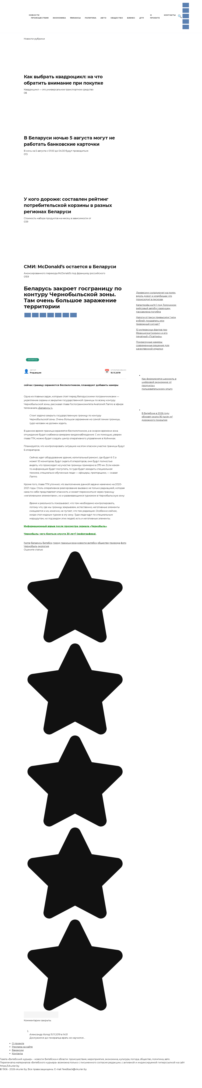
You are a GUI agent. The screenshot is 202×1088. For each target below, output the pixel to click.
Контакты (170, 15)
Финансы (75, 18)
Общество (117, 18)
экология (43, 546)
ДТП (141, 18)
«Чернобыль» (98, 526)
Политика (90, 18)
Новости (34, 15)
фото (123, 543)
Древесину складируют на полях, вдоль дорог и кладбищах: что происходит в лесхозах (156, 296)
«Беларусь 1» (45, 408)
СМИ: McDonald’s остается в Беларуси (71, 266)
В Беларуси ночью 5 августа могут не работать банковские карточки (69, 141)
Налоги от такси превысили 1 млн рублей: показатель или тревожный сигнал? (156, 320)
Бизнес (131, 18)
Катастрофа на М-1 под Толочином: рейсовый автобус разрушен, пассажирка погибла (156, 308)
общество (103, 543)
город (56, 543)
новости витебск (87, 543)
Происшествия (40, 18)
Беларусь (32, 360)
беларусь (36, 543)
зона (74, 543)
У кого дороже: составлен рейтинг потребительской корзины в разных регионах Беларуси (68, 205)
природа (114, 543)
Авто (103, 18)
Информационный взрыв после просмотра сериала (56, 526)
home (27, 543)
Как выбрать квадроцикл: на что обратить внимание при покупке (63, 80)
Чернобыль (30, 546)
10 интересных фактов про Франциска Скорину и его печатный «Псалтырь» (151, 333)
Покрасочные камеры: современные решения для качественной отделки (152, 345)
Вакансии (18, 1050)
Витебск (47, 543)
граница (66, 543)
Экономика (59, 18)
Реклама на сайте (22, 1046)
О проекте (18, 1043)
